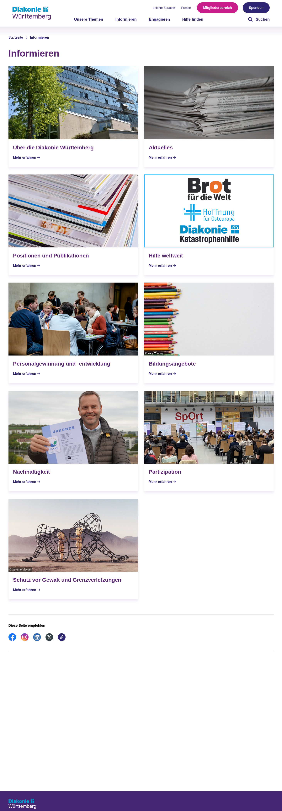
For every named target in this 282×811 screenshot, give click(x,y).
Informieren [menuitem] (126, 19)
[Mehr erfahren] (73, 116)
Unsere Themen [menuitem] (88, 19)
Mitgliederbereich (217, 8)
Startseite (15, 37)
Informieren (39, 37)
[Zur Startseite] (31, 13)
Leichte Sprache (164, 7)
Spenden (256, 8)
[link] (12, 640)
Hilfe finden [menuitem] (192, 19)
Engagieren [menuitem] (159, 19)
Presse (186, 7)
